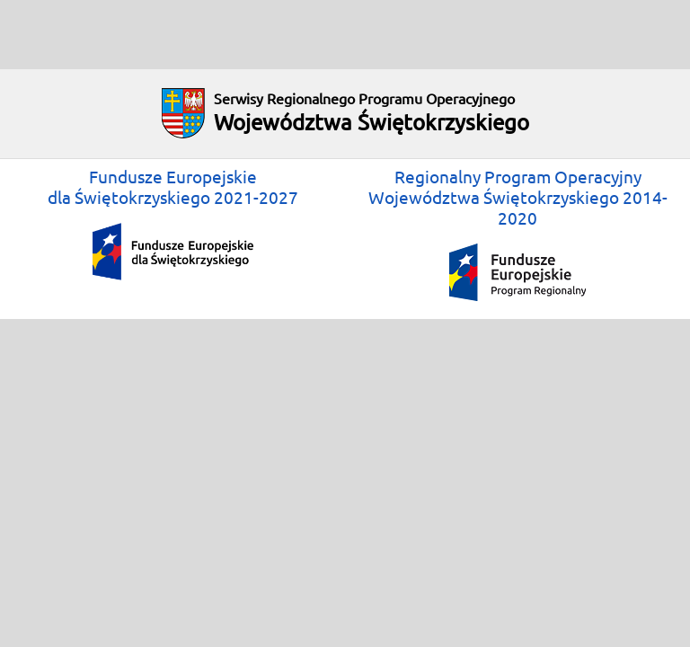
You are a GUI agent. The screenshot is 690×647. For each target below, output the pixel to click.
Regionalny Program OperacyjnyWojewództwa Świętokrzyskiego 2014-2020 (518, 234)
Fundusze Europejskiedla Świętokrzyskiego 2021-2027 (173, 223)
